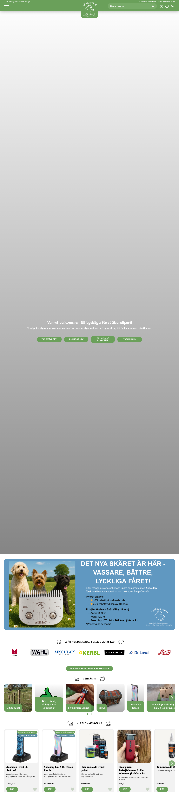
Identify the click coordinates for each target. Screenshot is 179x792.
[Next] (172, 698)
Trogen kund (129, 339)
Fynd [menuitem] (173, 2)
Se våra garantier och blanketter (89, 668)
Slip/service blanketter (103, 339)
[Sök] (153, 6)
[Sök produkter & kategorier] (129, 6)
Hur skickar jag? (76, 339)
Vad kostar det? (49, 339)
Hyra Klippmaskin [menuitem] (163, 2)
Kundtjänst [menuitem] (152, 2)
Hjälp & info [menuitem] (143, 2)
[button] (6, 7)
